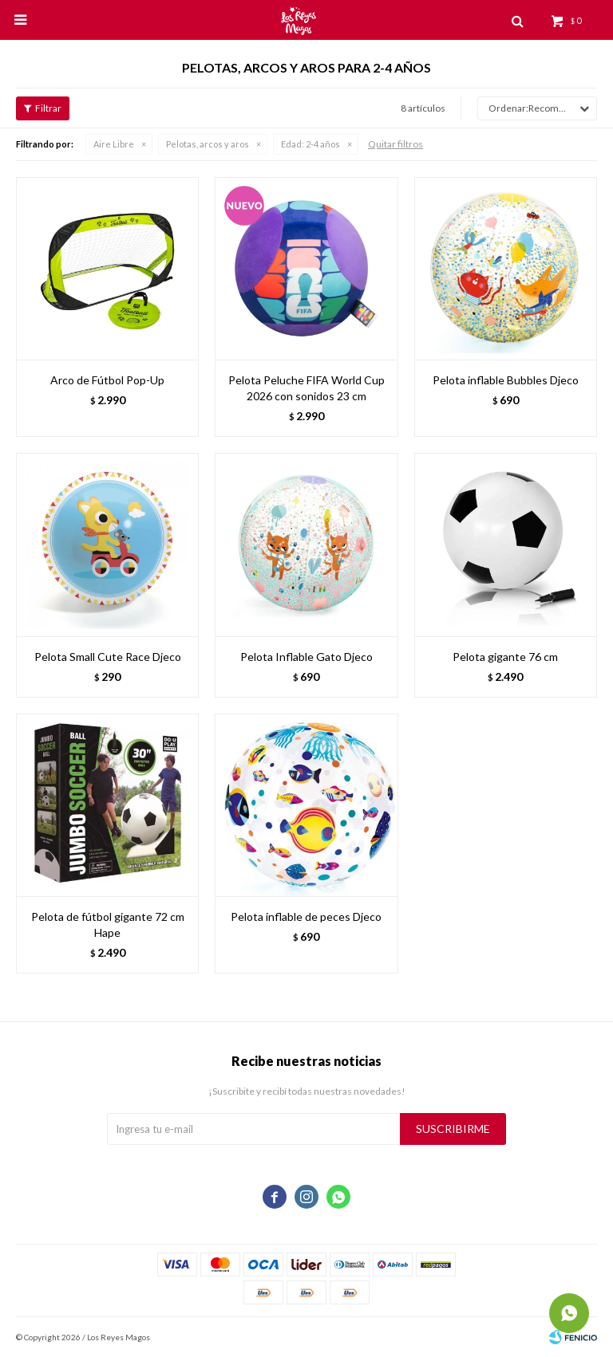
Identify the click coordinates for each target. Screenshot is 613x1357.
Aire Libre (113, 144)
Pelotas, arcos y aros (207, 144)
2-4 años (310, 144)
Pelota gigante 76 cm (505, 656)
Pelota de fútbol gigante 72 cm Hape (107, 924)
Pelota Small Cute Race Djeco (107, 656)
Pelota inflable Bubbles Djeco (506, 380)
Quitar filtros (395, 144)
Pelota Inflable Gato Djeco (306, 656)
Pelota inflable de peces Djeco (306, 916)
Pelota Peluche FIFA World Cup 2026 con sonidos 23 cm (306, 388)
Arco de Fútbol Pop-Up (107, 380)
